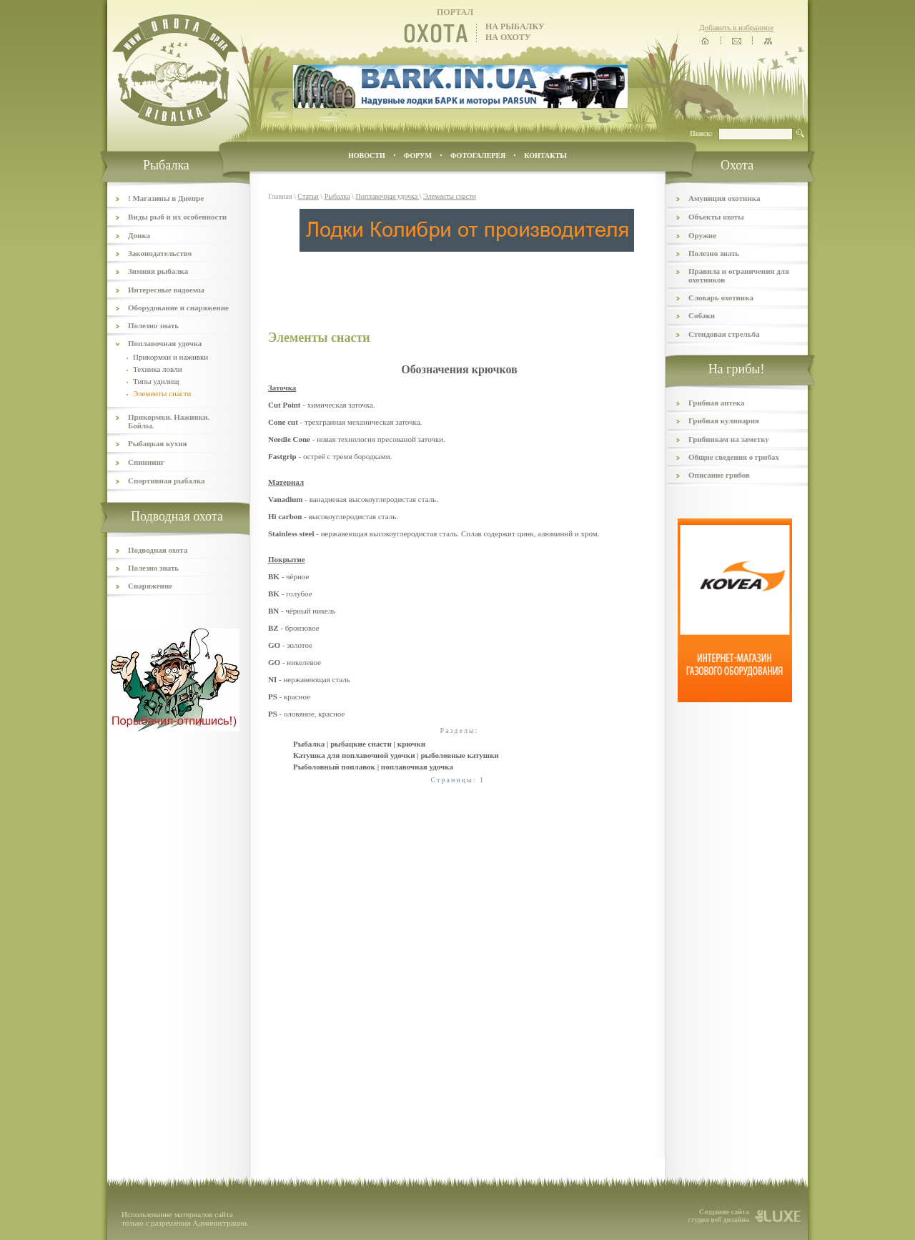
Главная (280, 196)
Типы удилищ (156, 381)
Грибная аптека (716, 402)
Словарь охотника (720, 297)
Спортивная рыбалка (166, 480)
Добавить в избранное (736, 27)
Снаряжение (150, 585)
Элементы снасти (449, 196)
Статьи (308, 196)
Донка (139, 235)
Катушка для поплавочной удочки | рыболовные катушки (396, 755)
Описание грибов (719, 475)
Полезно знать (153, 325)
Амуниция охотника (724, 198)
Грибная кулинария (723, 420)
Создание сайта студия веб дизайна (718, 1216)
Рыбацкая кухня (157, 443)
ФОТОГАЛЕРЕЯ (477, 155)
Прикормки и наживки (170, 357)
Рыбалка (337, 196)
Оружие (702, 235)
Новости (366, 155)
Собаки (701, 315)
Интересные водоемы (166, 289)
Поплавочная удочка (165, 343)
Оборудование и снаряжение (178, 307)
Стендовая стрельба (724, 334)
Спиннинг (146, 462)
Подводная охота (157, 550)
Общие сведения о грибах (733, 457)
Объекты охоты (716, 216)
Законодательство (160, 253)
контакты (545, 155)
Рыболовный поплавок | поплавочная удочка (373, 766)
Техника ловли (157, 369)
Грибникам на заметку (728, 439)
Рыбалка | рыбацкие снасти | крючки (359, 743)
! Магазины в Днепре (166, 198)
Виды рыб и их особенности (177, 216)
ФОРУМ (418, 155)
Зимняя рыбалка (158, 271)
